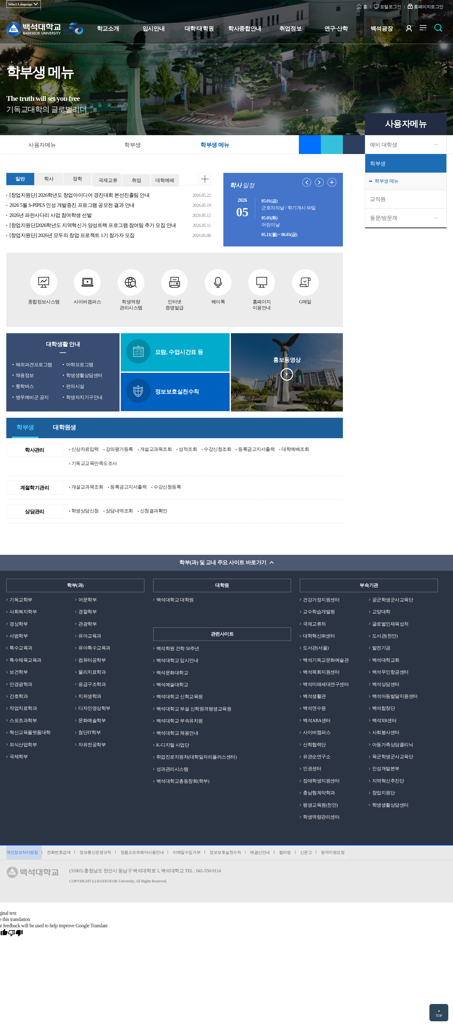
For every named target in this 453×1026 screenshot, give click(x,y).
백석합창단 (383, 708)
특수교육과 (20, 647)
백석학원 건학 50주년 (177, 647)
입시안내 (154, 28)
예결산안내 (264, 854)
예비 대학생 (383, 145)
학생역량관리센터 (321, 817)
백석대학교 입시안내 (177, 659)
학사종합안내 (244, 28)
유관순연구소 (316, 756)
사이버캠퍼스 (87, 286)
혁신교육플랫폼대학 (30, 732)
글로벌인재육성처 (390, 623)
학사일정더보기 (332, 182)
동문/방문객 (383, 218)
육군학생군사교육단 (392, 756)
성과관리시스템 (172, 769)
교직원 (378, 199)
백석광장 (382, 28)
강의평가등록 (119, 448)
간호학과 (18, 696)
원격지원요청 (338, 854)
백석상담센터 (386, 684)
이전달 (306, 182)
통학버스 (25, 385)
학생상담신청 (85, 509)
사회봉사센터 (386, 732)
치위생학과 (89, 696)
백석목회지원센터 (321, 671)
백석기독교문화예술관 (326, 659)
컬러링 (289, 854)
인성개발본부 (386, 769)
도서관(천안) (385, 635)
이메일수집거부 (189, 854)
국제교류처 (314, 623)
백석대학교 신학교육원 (179, 696)
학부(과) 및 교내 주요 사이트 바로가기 (222, 562)
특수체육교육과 (25, 659)
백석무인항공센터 (390, 671)
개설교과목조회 (156, 448)
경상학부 (18, 623)
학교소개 (108, 28)
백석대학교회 (386, 659)
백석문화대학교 (172, 671)
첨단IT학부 (89, 732)
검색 (440, 29)
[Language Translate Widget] (23, 4)
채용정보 (25, 374)
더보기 (205, 179)
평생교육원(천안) (320, 805)
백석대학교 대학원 (175, 598)
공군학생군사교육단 (392, 598)
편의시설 (75, 385)
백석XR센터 (384, 720)
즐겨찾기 (310, 144)
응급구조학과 (92, 684)
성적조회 (188, 448)
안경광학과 (20, 684)
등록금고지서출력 (256, 448)
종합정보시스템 (44, 286)
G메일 (305, 286)
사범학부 (18, 635)
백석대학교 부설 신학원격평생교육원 (194, 708)
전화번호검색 (59, 854)
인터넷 (175, 289)
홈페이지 (262, 289)
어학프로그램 (79, 363)
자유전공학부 (92, 744)
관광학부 (87, 623)
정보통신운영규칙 (96, 854)
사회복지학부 (23, 610)
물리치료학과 (92, 671)
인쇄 (354, 144)
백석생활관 (314, 696)
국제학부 (18, 756)
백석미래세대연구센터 (326, 684)
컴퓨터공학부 (92, 659)
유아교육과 (89, 635)
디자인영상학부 (94, 708)
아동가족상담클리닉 (392, 744)
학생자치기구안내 (84, 396)
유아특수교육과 (94, 647)
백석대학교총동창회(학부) (183, 781)
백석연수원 (314, 708)
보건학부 (18, 671)
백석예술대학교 (172, 684)
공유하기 (332, 144)
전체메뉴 (426, 29)
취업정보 (290, 28)
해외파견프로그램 (34, 363)
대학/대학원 (199, 28)
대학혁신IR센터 (319, 635)
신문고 (311, 854)
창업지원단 (383, 793)
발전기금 (381, 647)
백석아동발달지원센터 (395, 696)
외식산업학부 (23, 744)
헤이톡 (218, 286)
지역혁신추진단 (388, 781)
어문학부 (87, 598)
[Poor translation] (15, 934)
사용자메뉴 (42, 145)
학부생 (378, 164)
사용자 (413, 29)
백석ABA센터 (317, 720)
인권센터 (312, 769)
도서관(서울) (316, 647)
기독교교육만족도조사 (94, 462)
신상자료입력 (85, 448)
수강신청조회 (217, 448)
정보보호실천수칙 (165, 390)
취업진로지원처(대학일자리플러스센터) (196, 756)
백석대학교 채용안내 (177, 732)
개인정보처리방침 (22, 854)
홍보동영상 (286, 371)
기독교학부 (20, 598)
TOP (438, 1015)
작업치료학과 (23, 708)
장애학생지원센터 (321, 781)
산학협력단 (314, 744)
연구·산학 (336, 28)
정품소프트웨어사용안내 (143, 854)
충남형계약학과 (319, 793)
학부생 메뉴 (387, 181)
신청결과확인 (153, 509)
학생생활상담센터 (84, 374)
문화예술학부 (92, 720)
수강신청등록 (167, 485)
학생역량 (131, 289)
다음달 (319, 182)
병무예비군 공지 (32, 396)
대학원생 (64, 426)
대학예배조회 (295, 448)
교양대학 (381, 610)
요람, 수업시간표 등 (167, 351)
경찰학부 (87, 610)
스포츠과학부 (23, 720)
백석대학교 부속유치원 (179, 720)
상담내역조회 (119, 509)
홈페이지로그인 (429, 6)
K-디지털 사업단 (172, 744)
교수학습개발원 (319, 610)
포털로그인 (390, 6)
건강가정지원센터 (321, 598)
